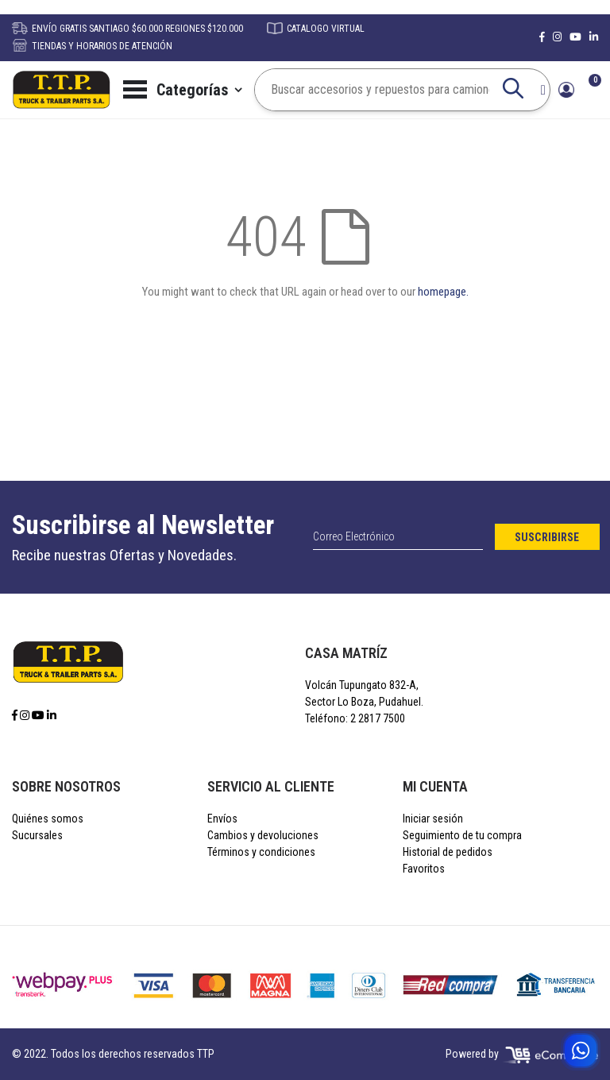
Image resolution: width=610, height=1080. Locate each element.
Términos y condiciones (261, 852)
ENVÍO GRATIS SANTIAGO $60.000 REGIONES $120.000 (127, 28)
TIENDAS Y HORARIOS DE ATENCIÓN (92, 46)
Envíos (222, 818)
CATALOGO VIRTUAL (316, 28)
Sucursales (37, 835)
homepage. (443, 292)
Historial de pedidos (447, 852)
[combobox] (392, 89)
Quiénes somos (47, 818)
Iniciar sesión (433, 818)
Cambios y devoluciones (263, 835)
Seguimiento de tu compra (462, 835)
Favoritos (424, 868)
